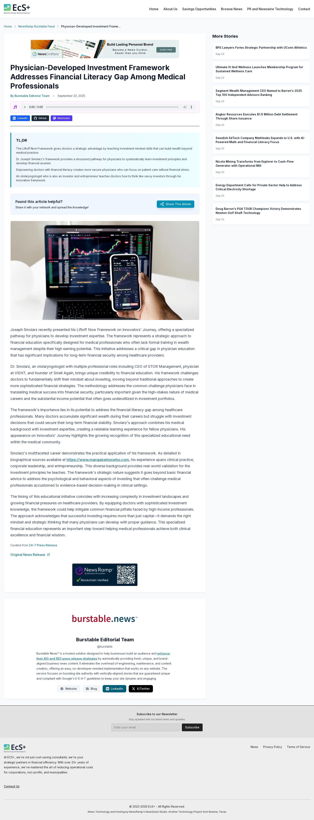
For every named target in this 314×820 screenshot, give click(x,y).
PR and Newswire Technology (270, 9)
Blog (91, 688)
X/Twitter (141, 688)
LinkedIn (20, 118)
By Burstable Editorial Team (29, 95)
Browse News (231, 9)
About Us (170, 9)
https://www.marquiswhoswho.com (98, 460)
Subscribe (192, 727)
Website (68, 688)
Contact (304, 9)
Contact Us (12, 786)
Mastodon (61, 118)
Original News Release (30, 555)
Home (153, 9)
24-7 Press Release (43, 545)
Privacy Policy (272, 747)
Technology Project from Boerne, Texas (202, 811)
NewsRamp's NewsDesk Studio (148, 811)
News (254, 747)
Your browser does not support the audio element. (108, 107)
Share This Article (175, 204)
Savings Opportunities (199, 9)
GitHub (40, 118)
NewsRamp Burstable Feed (36, 26)
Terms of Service (298, 747)
